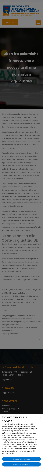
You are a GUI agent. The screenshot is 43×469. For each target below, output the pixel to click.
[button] (40, 417)
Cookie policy (9, 453)
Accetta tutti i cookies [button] (21, 459)
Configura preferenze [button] (21, 464)
